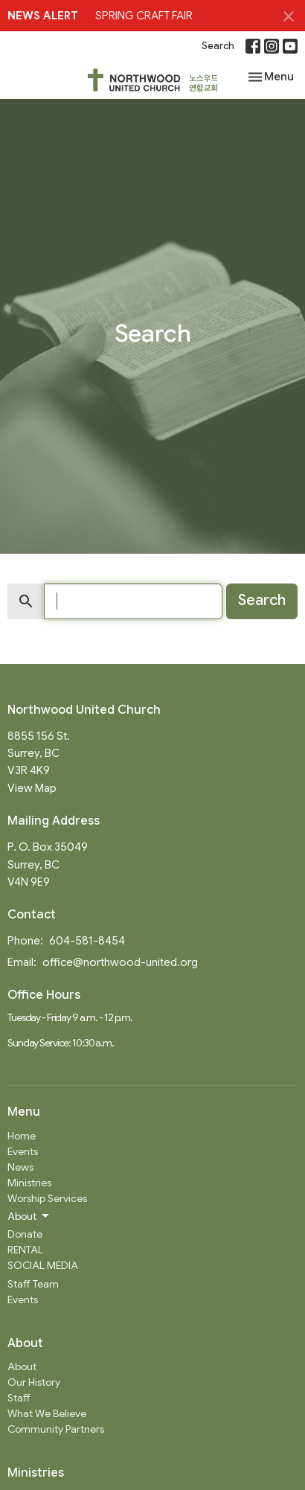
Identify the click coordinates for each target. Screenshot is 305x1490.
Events (22, 1151)
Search (218, 45)
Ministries (29, 1182)
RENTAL (25, 1249)
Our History (33, 1382)
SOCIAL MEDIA (42, 1265)
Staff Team (33, 1284)
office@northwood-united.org (120, 962)
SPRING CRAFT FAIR (144, 15)
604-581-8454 (87, 940)
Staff (18, 1397)
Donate (24, 1234)
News (20, 1167)
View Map (32, 788)
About (21, 1366)
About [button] (29, 1216)
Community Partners (55, 1429)
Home (21, 1135)
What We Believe (46, 1413)
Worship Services (47, 1198)
